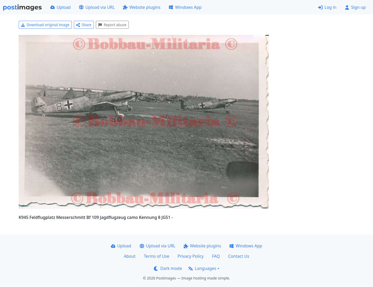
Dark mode (168, 268)
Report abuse (112, 24)
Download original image (45, 24)
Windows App (185, 7)
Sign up (355, 7)
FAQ (216, 256)
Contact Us (238, 256)
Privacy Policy (190, 256)
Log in (327, 7)
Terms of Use (156, 256)
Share (83, 24)
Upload (60, 7)
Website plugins (141, 7)
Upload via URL (97, 7)
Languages (202, 268)
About (129, 256)
